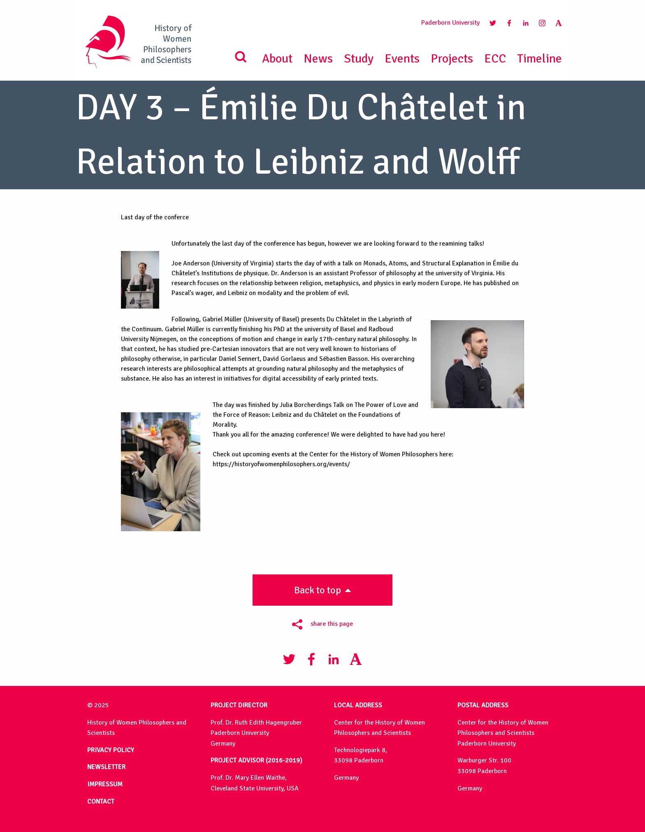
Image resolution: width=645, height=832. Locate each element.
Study (359, 58)
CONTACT (100, 801)
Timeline (539, 58)
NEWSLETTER (106, 767)
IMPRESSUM (105, 784)
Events (402, 58)
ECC (495, 58)
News (318, 58)
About (277, 58)
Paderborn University (450, 23)
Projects (452, 58)
